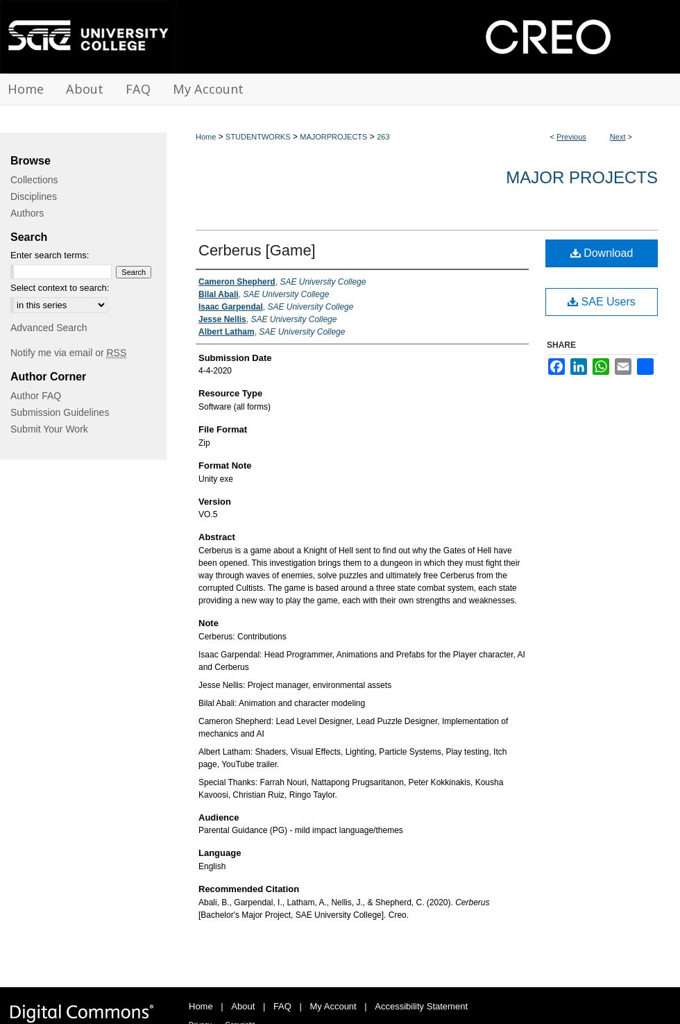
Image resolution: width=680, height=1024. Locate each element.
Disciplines (33, 196)
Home (206, 137)
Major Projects (582, 177)
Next (618, 137)
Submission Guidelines (59, 412)
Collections (34, 179)
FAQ (282, 1006)
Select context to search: (59, 288)
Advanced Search (48, 327)
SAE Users (602, 302)
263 (383, 137)
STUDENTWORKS (258, 137)
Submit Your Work (49, 429)
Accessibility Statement (421, 1006)
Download (602, 253)
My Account (333, 1006)
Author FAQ (35, 395)
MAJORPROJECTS (333, 137)
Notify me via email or (68, 352)
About (243, 1006)
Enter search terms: (49, 255)
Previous (571, 137)
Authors (27, 213)
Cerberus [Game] (257, 250)
